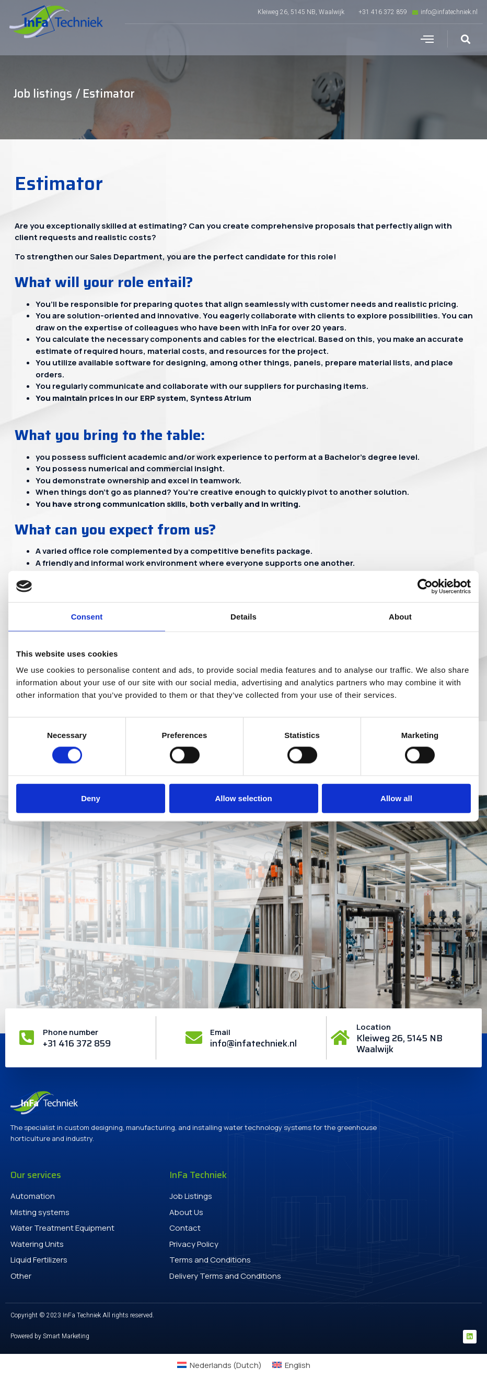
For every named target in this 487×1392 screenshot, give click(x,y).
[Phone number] (26, 1037)
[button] (427, 39)
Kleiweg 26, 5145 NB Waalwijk (399, 1043)
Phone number (70, 1032)
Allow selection (243, 797)
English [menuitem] (297, 1365)
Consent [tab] (87, 616)
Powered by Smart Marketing (49, 1336)
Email (220, 1032)
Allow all (396, 797)
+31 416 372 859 (77, 1043)
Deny (90, 797)
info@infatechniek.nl (253, 1043)
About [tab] (400, 616)
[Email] (193, 1037)
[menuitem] (219, 1365)
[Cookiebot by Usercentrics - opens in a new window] (425, 586)
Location (373, 1026)
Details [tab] (243, 616)
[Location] (340, 1037)
